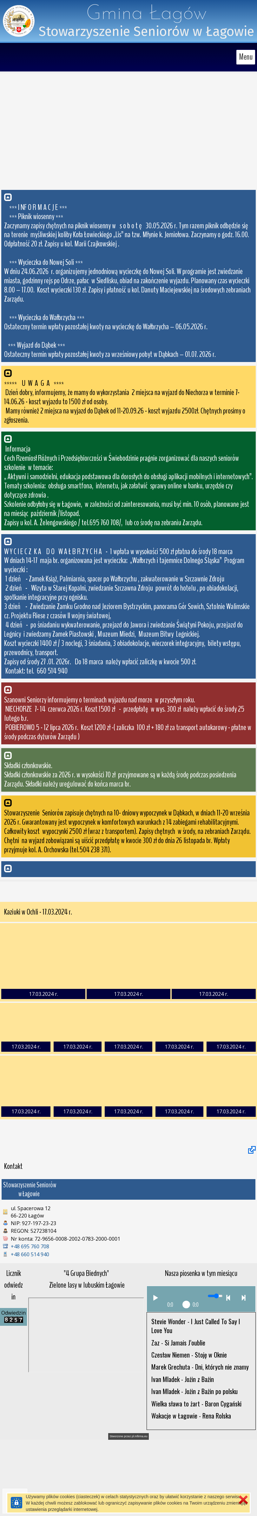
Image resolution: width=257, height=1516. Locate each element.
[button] (128, 276)
